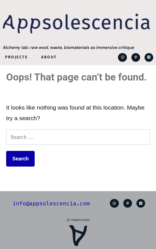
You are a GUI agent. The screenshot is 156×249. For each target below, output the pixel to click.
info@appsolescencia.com (51, 203)
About (49, 57)
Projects (16, 57)
